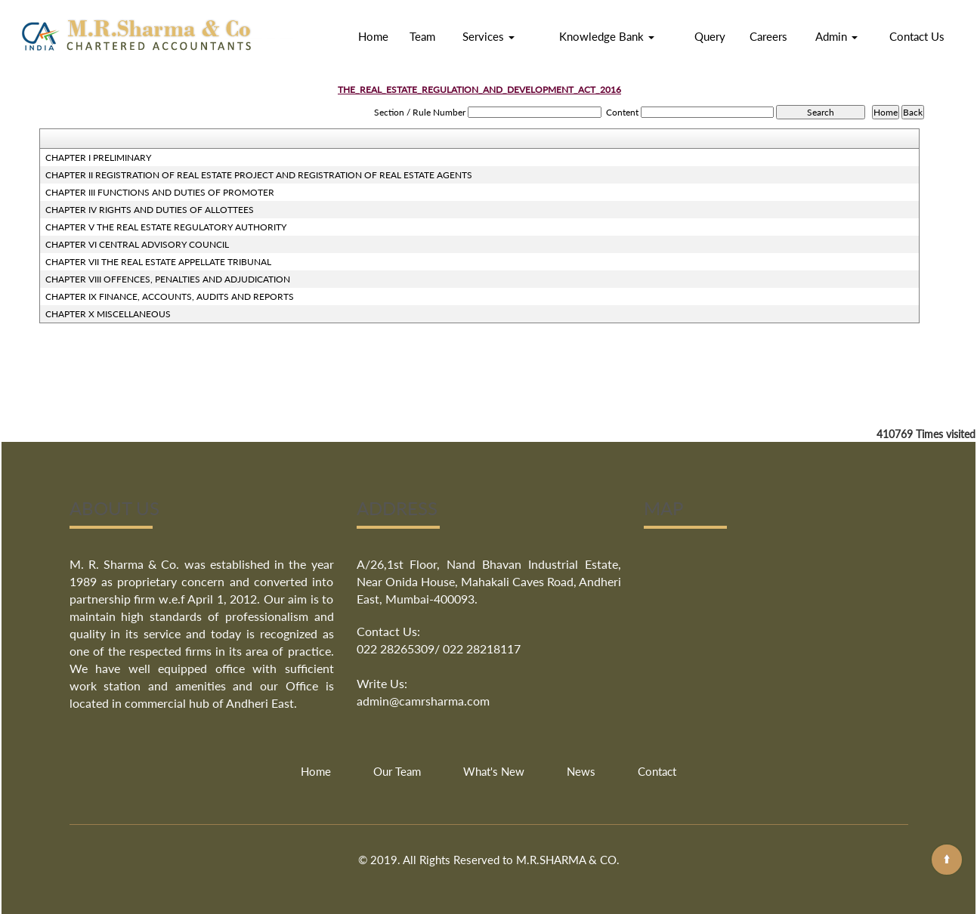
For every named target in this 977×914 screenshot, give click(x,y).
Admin (836, 36)
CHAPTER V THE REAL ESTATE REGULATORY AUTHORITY (165, 227)
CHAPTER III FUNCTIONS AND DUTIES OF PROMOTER (159, 192)
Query (709, 36)
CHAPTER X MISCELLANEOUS (108, 314)
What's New (493, 771)
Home (373, 36)
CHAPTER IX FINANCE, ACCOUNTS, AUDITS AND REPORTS (169, 296)
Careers (768, 36)
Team (422, 36)
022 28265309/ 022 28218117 (439, 648)
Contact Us (917, 36)
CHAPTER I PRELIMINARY (98, 157)
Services (488, 36)
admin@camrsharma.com (423, 700)
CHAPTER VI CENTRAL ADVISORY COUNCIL (137, 244)
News (581, 771)
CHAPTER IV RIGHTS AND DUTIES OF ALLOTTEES (149, 209)
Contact (657, 771)
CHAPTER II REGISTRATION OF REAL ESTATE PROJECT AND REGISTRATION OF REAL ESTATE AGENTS (258, 175)
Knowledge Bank (606, 36)
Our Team (397, 771)
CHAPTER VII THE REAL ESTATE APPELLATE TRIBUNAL (158, 261)
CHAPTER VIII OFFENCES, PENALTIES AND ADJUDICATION (167, 279)
